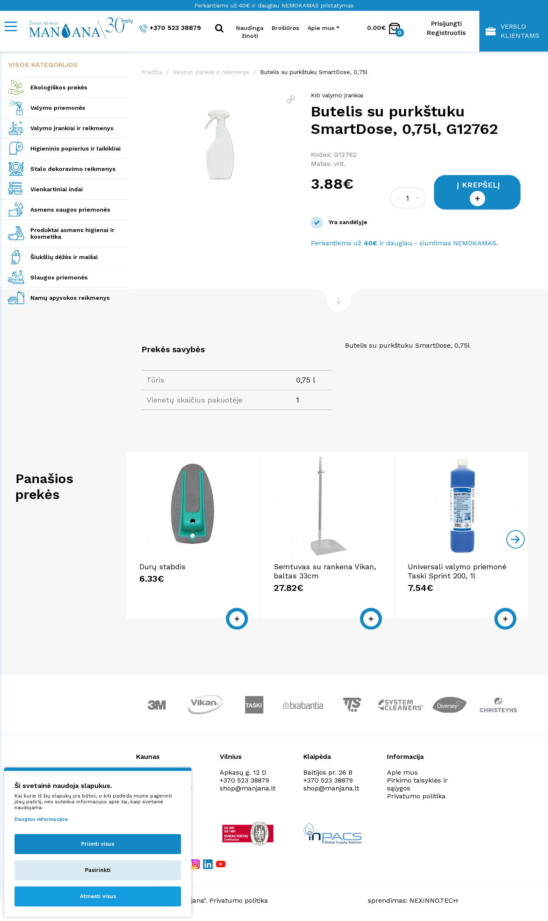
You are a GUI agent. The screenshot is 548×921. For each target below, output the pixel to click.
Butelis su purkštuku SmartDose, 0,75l (313, 72)
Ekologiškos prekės (58, 87)
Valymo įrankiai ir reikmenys (72, 128)
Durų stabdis (162, 566)
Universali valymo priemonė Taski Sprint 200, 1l (457, 571)
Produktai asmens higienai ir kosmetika (72, 233)
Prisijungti (446, 23)
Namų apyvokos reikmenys (70, 297)
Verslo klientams (512, 31)
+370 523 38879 (170, 28)
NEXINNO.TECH (433, 900)
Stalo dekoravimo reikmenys (73, 168)
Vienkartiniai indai (56, 189)
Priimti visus (97, 844)
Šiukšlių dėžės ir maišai (64, 257)
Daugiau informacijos (41, 819)
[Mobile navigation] (10, 26)
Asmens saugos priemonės (70, 209)
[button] (291, 99)
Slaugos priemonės (59, 277)
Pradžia (151, 72)
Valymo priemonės (57, 107)
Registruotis (446, 33)
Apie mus (402, 772)
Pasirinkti (98, 870)
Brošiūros (285, 28)
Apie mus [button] (321, 28)
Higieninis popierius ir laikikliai (75, 148)
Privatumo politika (416, 796)
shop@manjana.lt (247, 788)
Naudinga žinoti (249, 32)
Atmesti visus (98, 896)
